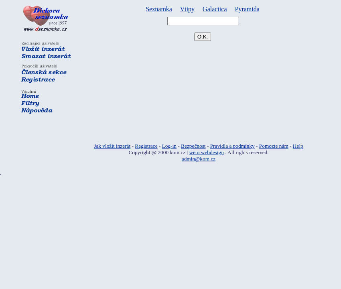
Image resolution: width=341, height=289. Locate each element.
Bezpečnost (193, 146)
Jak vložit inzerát (112, 146)
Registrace (146, 146)
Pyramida (247, 9)
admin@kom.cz (198, 159)
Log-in (169, 146)
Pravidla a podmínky (232, 146)
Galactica (215, 9)
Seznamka (159, 9)
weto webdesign (206, 152)
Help (298, 146)
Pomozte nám (273, 146)
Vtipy (187, 9)
